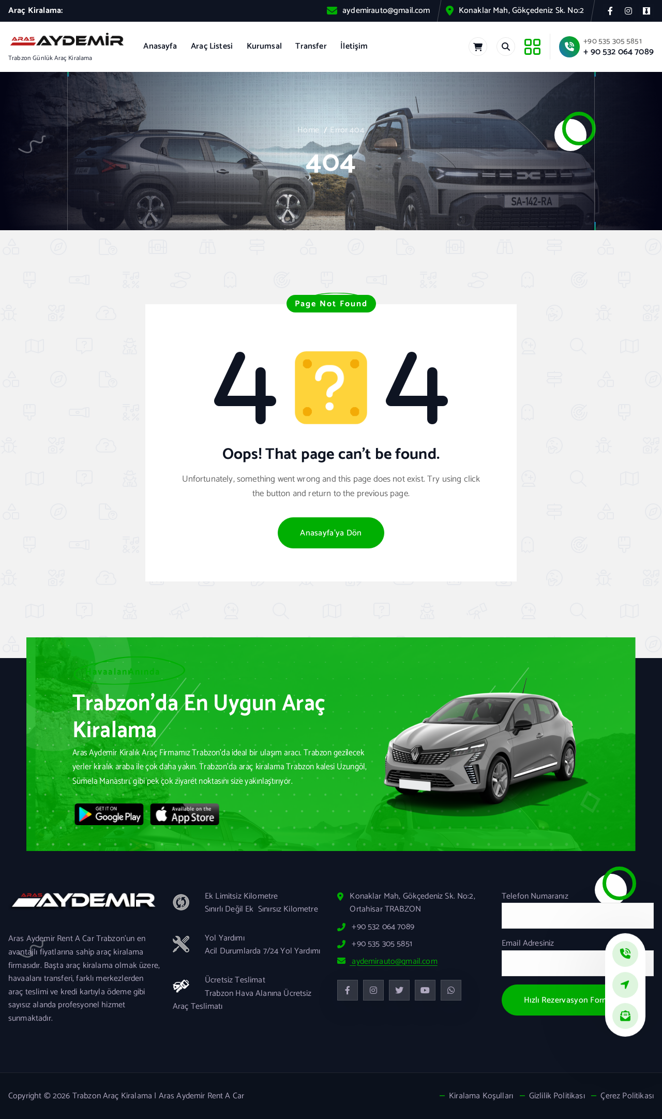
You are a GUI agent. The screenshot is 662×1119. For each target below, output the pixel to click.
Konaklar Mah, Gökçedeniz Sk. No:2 (521, 11)
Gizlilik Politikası (557, 1096)
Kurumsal (264, 46)
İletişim (354, 46)
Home (308, 130)
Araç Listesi (212, 46)
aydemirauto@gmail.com (386, 11)
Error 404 (347, 130)
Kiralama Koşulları (481, 1096)
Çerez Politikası (627, 1096)
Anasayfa (160, 46)
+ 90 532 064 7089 (618, 51)
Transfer (310, 46)
